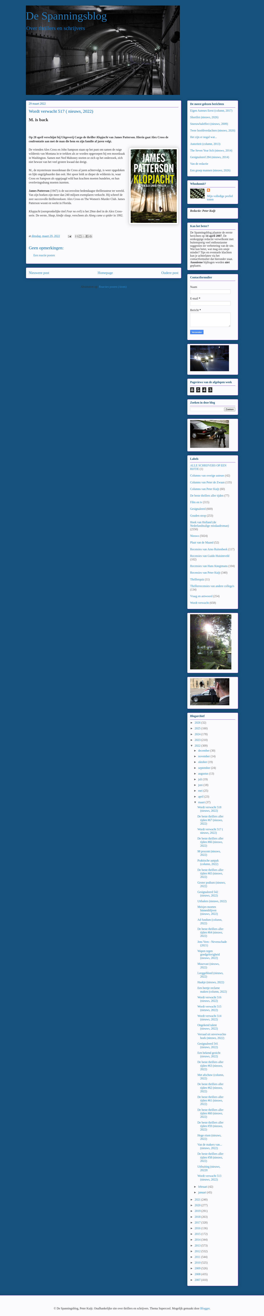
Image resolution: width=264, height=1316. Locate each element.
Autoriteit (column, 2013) (205, 143)
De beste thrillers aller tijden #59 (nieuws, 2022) (210, 1126)
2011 (198, 1256)
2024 (198, 734)
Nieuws (194, 535)
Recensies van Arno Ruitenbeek (209, 549)
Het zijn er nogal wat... (203, 137)
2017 (198, 1222)
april (201, 796)
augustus (203, 773)
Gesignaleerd (198, 508)
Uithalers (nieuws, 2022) (212, 901)
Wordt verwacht (199, 602)
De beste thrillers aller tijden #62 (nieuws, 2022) (210, 1088)
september (204, 767)
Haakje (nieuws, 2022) (210, 982)
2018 (198, 1216)
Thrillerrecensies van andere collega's (212, 586)
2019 (198, 1210)
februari (203, 1186)
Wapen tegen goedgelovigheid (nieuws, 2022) (208, 954)
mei (200, 790)
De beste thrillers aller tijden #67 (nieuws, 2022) (210, 820)
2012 (198, 1251)
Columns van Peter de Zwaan (207, 482)
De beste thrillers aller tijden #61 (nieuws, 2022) (210, 1100)
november (204, 756)
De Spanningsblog (66, 16)
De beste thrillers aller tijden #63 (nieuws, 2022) (210, 1065)
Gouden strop (198, 515)
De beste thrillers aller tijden (206, 495)
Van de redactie (199, 163)
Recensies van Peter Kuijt (205, 572)
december (204, 750)
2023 (198, 739)
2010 (198, 1262)
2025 (198, 728)
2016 (198, 1228)
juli (200, 779)
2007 (198, 1279)
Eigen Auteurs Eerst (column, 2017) (211, 110)
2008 (198, 1274)
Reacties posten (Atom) (112, 286)
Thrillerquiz (197, 579)
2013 (198, 1245)
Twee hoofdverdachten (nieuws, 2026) (212, 130)
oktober (203, 762)
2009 (198, 1268)
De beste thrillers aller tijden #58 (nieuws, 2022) (210, 1157)
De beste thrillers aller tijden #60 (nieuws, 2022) (210, 1113)
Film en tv (196, 502)
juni (200, 785)
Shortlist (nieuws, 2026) (204, 117)
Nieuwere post (39, 273)
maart (202, 802)
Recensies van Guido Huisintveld (209, 555)
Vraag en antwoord (201, 596)
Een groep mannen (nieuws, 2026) (210, 170)
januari (202, 1192)
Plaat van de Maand (201, 542)
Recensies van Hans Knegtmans (209, 566)
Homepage (105, 273)
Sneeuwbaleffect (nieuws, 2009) (209, 123)
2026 (198, 722)
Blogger (205, 1308)
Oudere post (169, 273)
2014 (198, 1239)
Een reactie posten (44, 255)
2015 (198, 1233)
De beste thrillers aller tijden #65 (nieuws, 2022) (210, 873)
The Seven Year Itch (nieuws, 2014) (211, 150)
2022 (198, 745)
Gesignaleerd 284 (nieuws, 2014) (209, 157)
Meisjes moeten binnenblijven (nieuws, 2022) (207, 910)
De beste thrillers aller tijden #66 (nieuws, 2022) (210, 842)
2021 (198, 1199)
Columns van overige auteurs (207, 475)
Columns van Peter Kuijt (204, 489)
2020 (198, 1205)
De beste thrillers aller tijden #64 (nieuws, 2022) (210, 932)
